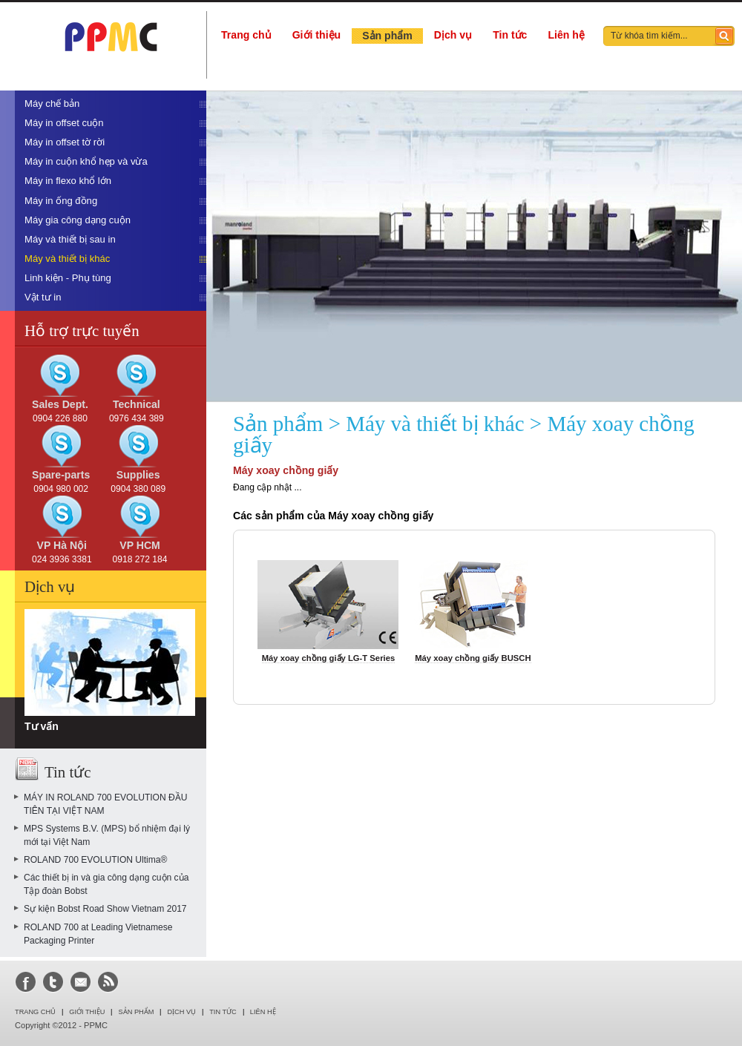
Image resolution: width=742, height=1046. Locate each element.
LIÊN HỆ (263, 1012)
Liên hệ (566, 35)
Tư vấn (41, 726)
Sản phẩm (387, 36)
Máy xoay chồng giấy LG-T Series (328, 658)
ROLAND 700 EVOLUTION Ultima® (95, 860)
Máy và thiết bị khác (435, 423)
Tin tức (510, 35)
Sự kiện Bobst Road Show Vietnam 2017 (105, 909)
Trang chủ (246, 35)
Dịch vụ (453, 35)
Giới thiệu (316, 35)
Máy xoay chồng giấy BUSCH (473, 658)
